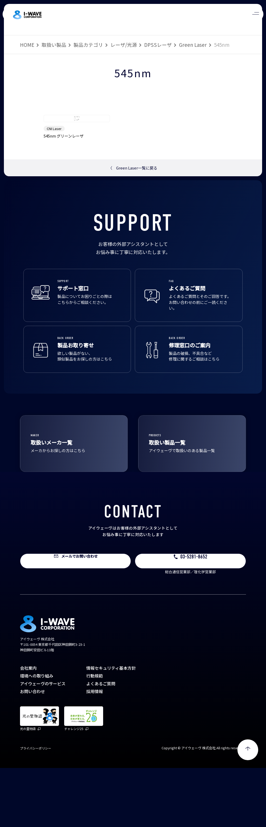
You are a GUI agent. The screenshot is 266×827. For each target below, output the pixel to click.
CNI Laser (54, 187)
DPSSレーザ (158, 44)
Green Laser (193, 44)
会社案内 (28, 727)
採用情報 (94, 750)
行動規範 (94, 735)
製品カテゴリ (88, 44)
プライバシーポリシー (35, 807)
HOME (27, 44)
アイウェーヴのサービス (42, 742)
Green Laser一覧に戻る (132, 227)
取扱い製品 (54, 44)
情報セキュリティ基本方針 (111, 727)
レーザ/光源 (123, 44)
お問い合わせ (32, 750)
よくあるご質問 (100, 742)
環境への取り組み (36, 735)
